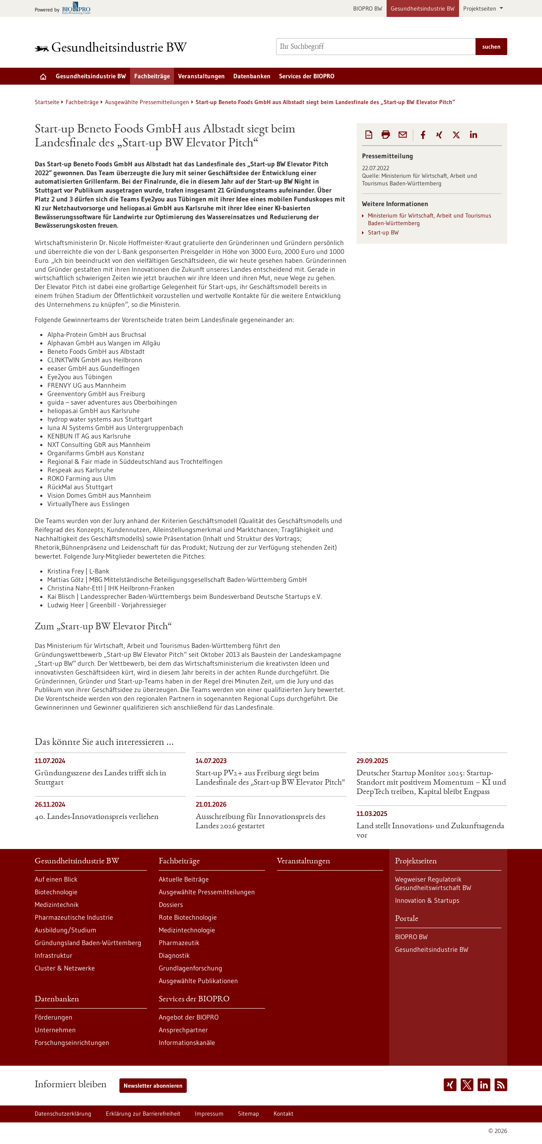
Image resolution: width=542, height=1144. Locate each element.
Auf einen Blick (56, 879)
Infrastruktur (53, 955)
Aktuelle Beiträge (184, 879)
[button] (423, 135)
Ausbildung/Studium (66, 930)
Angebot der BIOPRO (188, 1017)
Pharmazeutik (179, 942)
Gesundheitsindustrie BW (423, 8)
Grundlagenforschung (190, 968)
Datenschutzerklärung (63, 1113)
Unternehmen (55, 1029)
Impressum (209, 1113)
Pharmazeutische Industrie (74, 917)
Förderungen (53, 1017)
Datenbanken (252, 76)
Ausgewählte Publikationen (198, 980)
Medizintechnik (57, 904)
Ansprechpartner (183, 1029)
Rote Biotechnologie (188, 917)
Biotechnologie (56, 892)
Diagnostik (174, 955)
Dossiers (171, 904)
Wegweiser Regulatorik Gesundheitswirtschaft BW (433, 883)
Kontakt (283, 1113)
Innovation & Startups (427, 900)
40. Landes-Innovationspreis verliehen (97, 817)
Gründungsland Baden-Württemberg (88, 942)
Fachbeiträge (152, 76)
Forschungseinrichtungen (72, 1042)
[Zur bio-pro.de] (65, 9)
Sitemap (248, 1113)
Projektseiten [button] (480, 8)
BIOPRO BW (367, 8)
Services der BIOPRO (307, 76)
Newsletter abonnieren (153, 1085)
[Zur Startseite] (113, 46)
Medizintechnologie (187, 930)
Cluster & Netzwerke (65, 968)
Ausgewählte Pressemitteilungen (147, 102)
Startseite (47, 102)
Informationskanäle (187, 1042)
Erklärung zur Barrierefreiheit (143, 1113)
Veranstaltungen (201, 76)
